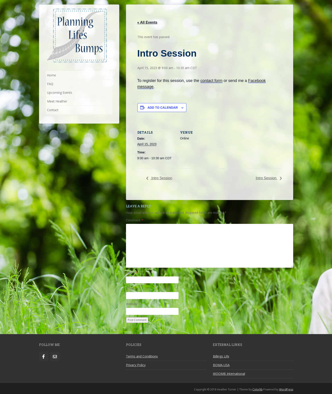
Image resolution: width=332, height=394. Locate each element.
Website (132, 304)
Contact (52, 110)
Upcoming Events (59, 92)
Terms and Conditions (142, 356)
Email (131, 288)
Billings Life (221, 356)
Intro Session (161, 178)
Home (51, 75)
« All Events (147, 22)
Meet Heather (57, 101)
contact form (211, 80)
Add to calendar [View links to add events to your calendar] (162, 107)
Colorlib (257, 389)
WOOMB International (229, 374)
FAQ (50, 84)
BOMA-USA (221, 365)
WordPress (286, 389)
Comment (134, 220)
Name (132, 272)
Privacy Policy (136, 365)
